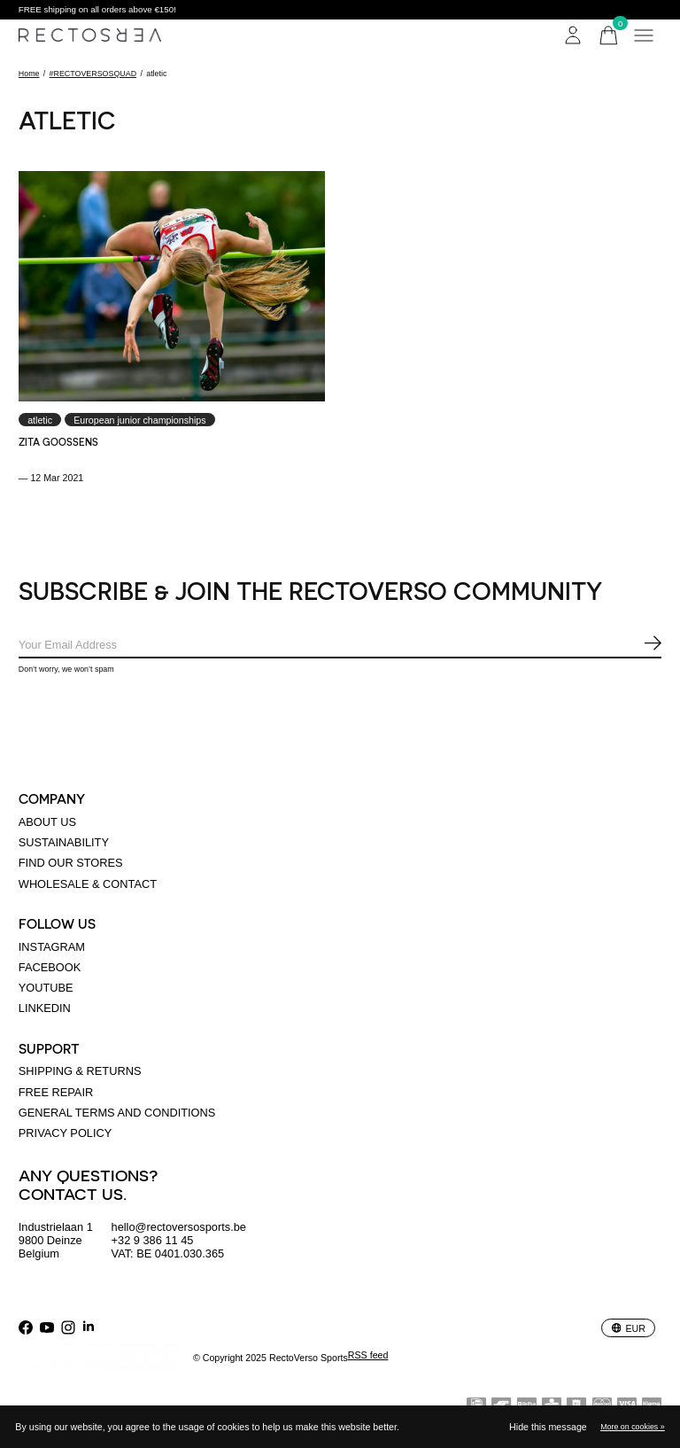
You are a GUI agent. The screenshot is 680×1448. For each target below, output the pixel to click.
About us (47, 822)
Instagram (52, 947)
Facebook (50, 967)
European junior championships (139, 420)
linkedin (45, 1008)
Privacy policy (65, 1133)
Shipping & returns (80, 1071)
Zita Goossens (58, 442)
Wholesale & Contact (88, 884)
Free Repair (56, 1092)
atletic (39, 420)
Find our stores (71, 862)
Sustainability (64, 842)
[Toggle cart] (608, 35)
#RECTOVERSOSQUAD (93, 73)
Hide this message (548, 1426)
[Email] (340, 645)
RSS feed (368, 1355)
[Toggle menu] (643, 35)
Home (29, 73)
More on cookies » (632, 1426)
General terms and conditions (117, 1112)
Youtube (46, 987)
